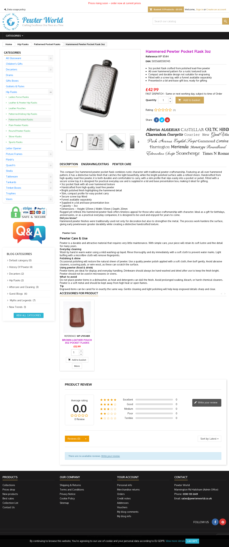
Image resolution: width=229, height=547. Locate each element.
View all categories (28, 315)
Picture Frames (14, 154)
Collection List (10, 502)
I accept (192, 541)
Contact (181, 477)
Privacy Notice (67, 494)
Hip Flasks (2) (16, 280)
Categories (13, 35)
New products (10, 494)
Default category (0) (20, 260)
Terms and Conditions (72, 489)
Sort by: (204, 438)
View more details (175, 540)
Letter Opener (13, 148)
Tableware (12, 176)
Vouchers (122, 507)
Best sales (8, 498)
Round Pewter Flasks (19, 130)
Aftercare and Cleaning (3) (24, 287)
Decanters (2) (16, 273)
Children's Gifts (14, 63)
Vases (9, 199)
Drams (9, 75)
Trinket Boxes (13, 187)
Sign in (199, 9)
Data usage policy (16, 9)
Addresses (123, 502)
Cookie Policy (67, 498)
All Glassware (13, 58)
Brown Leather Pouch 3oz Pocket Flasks (153, 341)
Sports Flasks (16, 142)
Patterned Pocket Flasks (21, 119)
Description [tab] (69, 164)
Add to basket (189, 100)
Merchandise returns (128, 489)
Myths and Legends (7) (22, 300)
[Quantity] (163, 100)
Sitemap (64, 502)
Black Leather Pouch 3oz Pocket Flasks (115, 341)
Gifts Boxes (12, 80)
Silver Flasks (15, 136)
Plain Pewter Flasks (18, 125)
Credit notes (124, 498)
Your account (128, 477)
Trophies (11, 193)
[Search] (191, 21)
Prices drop (9, 489)
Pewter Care (121, 164)
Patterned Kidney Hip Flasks (23, 114)
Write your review (205, 402)
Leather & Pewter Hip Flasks (23, 102)
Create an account (216, 9)
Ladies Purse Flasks (19, 97)
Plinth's (10, 159)
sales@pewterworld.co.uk (196, 498)
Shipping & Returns (70, 485)
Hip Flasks (11, 92)
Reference (151, 56)
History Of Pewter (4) (20, 267)
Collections (9, 485)
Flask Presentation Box (77, 341)
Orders (121, 494)
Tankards (11, 182)
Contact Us (9, 507)
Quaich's (10, 165)
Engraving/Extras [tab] (95, 164)
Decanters (11, 69)
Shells (9, 170)
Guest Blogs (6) (18, 293)
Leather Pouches (17, 108)
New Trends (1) (17, 307)
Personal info (124, 485)
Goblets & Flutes (15, 86)
